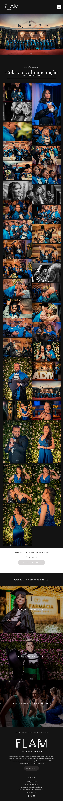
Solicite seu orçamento (31, 562)
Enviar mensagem (32, 788)
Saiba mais (31, 771)
